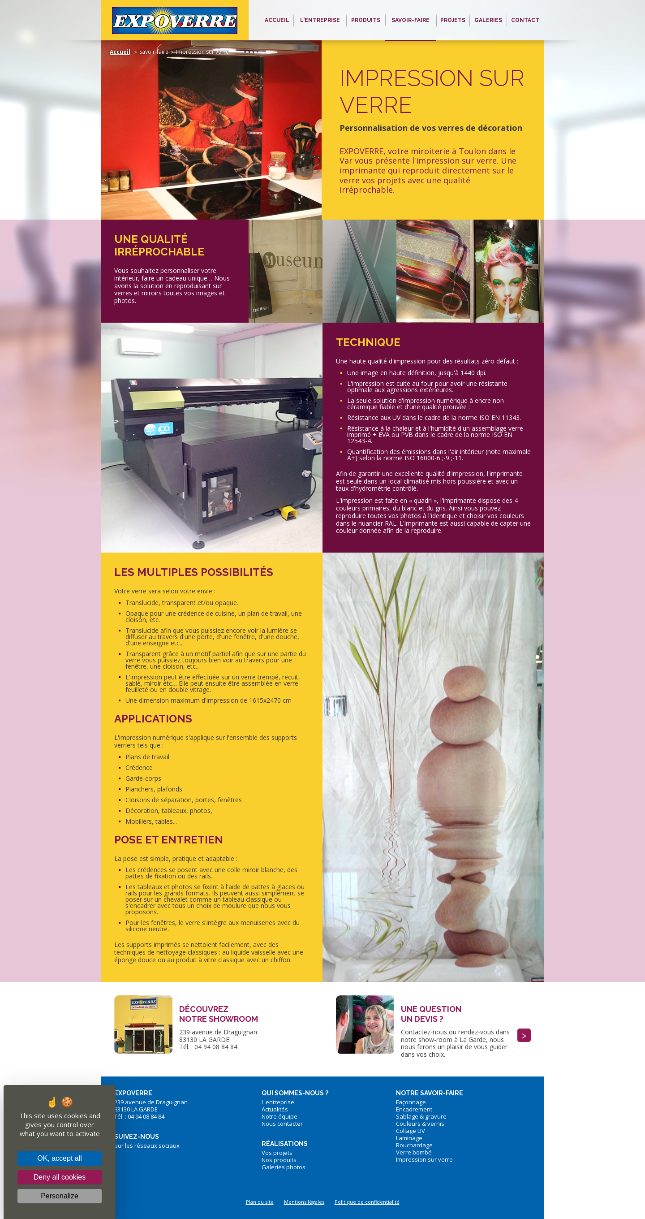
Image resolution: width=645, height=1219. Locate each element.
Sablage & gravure (421, 1116)
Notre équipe (279, 1116)
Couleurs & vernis (420, 1124)
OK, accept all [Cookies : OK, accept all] (59, 1158)
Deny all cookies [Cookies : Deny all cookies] (60, 1177)
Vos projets (277, 1153)
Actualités (275, 1109)
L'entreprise (278, 1102)
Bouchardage (414, 1145)
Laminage (409, 1138)
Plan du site (260, 1201)
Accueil (120, 52)
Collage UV (410, 1131)
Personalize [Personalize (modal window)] (59, 1196)
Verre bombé (414, 1152)
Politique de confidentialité (367, 1201)
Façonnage (411, 1102)
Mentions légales (304, 1201)
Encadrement (414, 1109)
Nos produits (279, 1160)
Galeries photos (283, 1167)
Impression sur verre (424, 1159)
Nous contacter (282, 1124)
